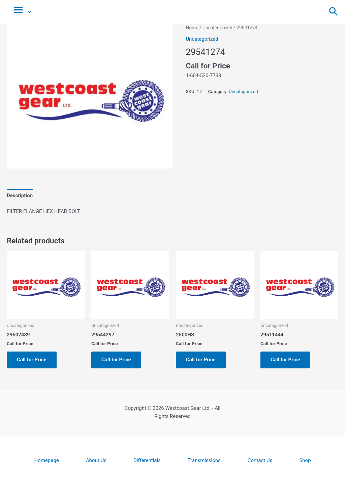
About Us (96, 460)
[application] (28, 12)
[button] (333, 12)
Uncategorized (217, 27)
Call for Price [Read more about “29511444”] (285, 360)
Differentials (147, 460)
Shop (305, 460)
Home (192, 27)
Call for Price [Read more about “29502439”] (31, 360)
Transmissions (204, 460)
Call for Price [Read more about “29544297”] (116, 360)
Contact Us (260, 460)
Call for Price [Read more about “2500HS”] (201, 360)
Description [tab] (20, 195)
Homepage (46, 460)
